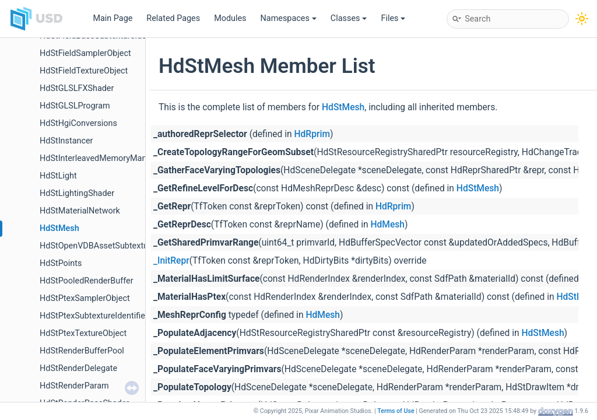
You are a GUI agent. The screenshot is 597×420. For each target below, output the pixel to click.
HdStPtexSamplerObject (85, 298)
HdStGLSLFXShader (77, 88)
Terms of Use (396, 411)
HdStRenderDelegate (78, 368)
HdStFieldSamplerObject (85, 53)
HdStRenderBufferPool (82, 351)
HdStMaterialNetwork (80, 211)
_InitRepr (171, 261)
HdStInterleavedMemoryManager (101, 158)
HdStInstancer (66, 141)
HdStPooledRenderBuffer (87, 281)
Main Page (112, 18)
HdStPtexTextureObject (83, 333)
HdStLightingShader (77, 193)
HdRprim (312, 134)
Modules (230, 18)
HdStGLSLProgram (75, 106)
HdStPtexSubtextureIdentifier (94, 316)
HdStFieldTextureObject (84, 71)
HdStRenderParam (74, 386)
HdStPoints (61, 263)
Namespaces (289, 18)
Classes (349, 18)
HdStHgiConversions (78, 123)
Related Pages (173, 18)
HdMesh (387, 224)
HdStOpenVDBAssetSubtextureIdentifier (114, 246)
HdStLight (58, 176)
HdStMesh (59, 228)
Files (393, 18)
